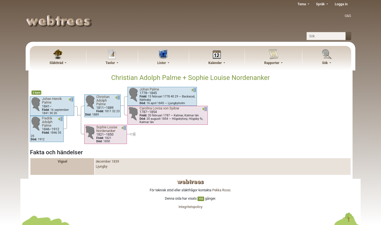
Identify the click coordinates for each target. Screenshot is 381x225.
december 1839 (107, 161)
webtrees (190, 182)
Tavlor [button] (111, 63)
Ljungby (101, 166)
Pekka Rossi (221, 190)
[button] (71, 100)
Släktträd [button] (57, 63)
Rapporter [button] (272, 63)
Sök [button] (325, 63)
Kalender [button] (215, 63)
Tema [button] (302, 4)
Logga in (341, 4)
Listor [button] (162, 63)
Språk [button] (320, 4)
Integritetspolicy (190, 207)
